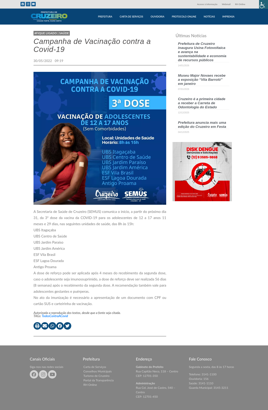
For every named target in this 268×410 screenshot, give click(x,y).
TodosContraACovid (55, 316)
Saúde (64, 33)
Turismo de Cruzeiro (96, 375)
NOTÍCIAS (209, 16)
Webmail (226, 4)
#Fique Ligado (45, 33)
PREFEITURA (105, 16)
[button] (37, 326)
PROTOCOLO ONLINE (184, 16)
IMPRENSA (228, 16)
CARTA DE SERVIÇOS (131, 16)
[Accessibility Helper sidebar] (263, 4)
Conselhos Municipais (97, 371)
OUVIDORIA (157, 16)
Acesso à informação (207, 4)
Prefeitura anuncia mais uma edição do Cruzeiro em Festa (202, 125)
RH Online (240, 4)
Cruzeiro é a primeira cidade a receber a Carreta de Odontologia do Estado (201, 103)
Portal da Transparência (98, 380)
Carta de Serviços (94, 366)
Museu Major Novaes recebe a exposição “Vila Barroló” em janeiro (202, 80)
